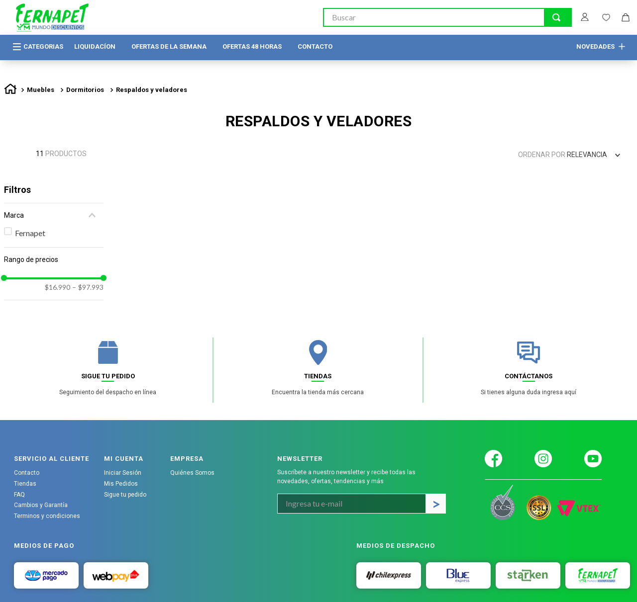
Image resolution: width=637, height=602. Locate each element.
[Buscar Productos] (556, 17)
